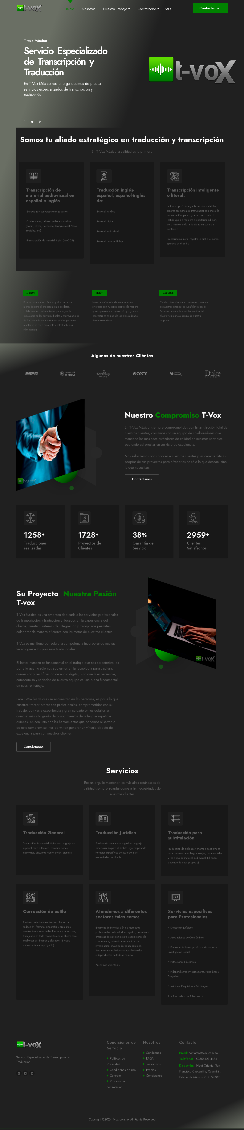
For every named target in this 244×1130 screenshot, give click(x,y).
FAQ (168, 8)
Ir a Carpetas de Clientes (185, 1012)
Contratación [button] (147, 8)
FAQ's (157, 1074)
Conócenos (158, 1068)
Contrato (121, 1091)
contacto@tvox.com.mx (203, 1068)
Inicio (71, 8)
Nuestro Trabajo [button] (115, 8)
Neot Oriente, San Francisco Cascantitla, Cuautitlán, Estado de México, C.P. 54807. (203, 1087)
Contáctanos (209, 8)
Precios (157, 1085)
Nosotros (88, 8)
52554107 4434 (203, 1074)
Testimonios (158, 1080)
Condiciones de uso (122, 1085)
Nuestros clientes (108, 980)
